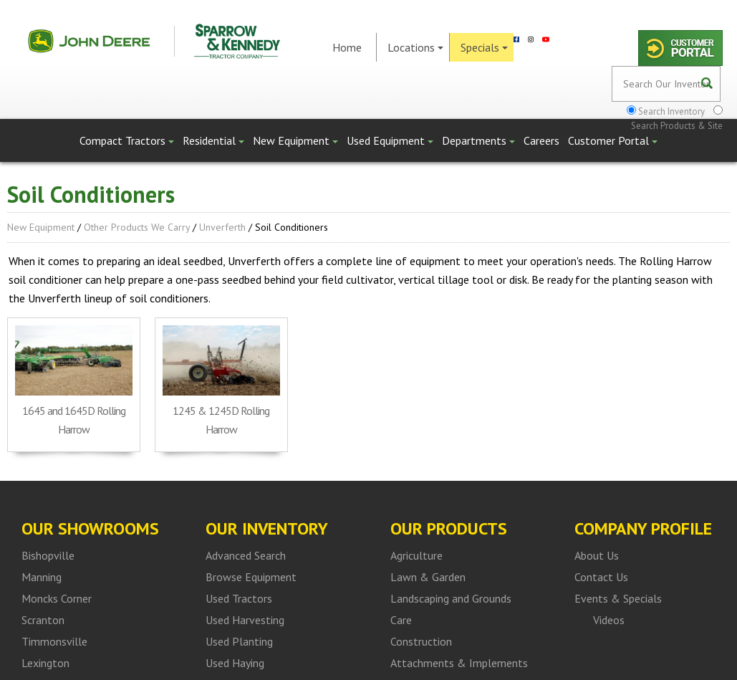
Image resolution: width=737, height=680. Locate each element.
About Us (596, 555)
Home (347, 47)
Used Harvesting (245, 620)
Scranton (42, 620)
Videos (609, 620)
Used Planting (239, 641)
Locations (415, 47)
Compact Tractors (127, 140)
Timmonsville (54, 641)
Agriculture (416, 555)
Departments (478, 140)
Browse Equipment (251, 577)
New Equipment (295, 140)
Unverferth (222, 227)
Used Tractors (239, 598)
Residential (213, 140)
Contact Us (601, 577)
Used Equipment (390, 140)
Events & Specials (618, 598)
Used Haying (235, 663)
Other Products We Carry (137, 227)
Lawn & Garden (428, 577)
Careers (541, 140)
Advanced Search (246, 555)
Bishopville (47, 555)
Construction (421, 641)
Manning (41, 577)
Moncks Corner (56, 598)
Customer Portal (612, 140)
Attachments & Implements (459, 663)
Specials (484, 47)
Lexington (45, 663)
